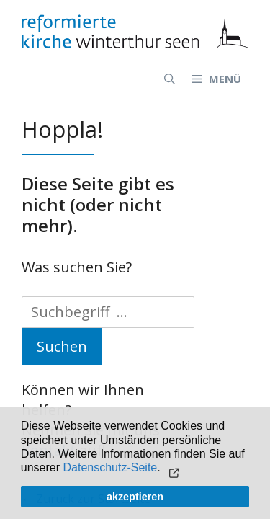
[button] (172, 469)
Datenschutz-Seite (110, 467)
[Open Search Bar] (169, 78)
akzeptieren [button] (135, 496)
